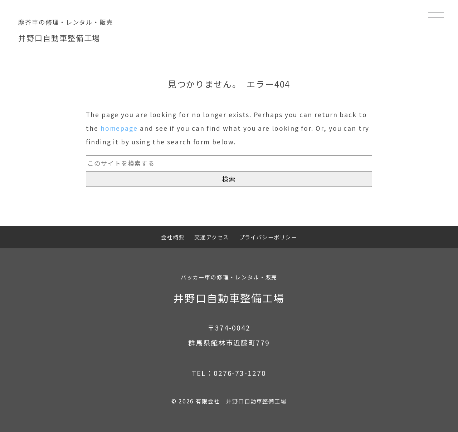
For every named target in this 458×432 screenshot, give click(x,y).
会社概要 (172, 237)
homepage (119, 128)
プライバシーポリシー (268, 237)
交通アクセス (211, 237)
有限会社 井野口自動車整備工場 (241, 401)
